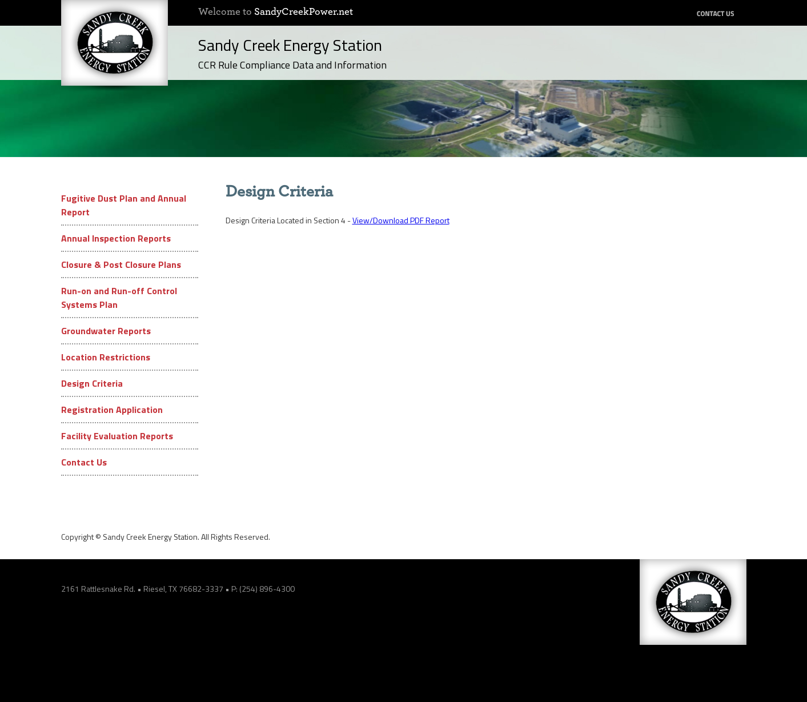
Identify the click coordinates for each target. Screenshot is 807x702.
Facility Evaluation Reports (117, 436)
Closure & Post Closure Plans (121, 264)
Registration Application (112, 409)
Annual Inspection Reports (116, 238)
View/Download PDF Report (400, 220)
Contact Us (84, 462)
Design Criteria (92, 383)
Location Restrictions (105, 357)
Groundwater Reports (106, 331)
